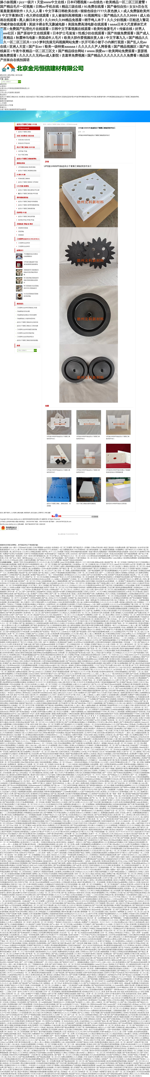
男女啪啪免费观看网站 (59, 945)
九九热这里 (79, 775)
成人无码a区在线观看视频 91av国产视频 (31, 583)
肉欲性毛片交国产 (58, 1076)
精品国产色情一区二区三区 (34, 722)
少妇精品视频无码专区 (136, 594)
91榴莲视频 (104, 606)
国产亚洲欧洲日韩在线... (28, 844)
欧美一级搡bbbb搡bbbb (99, 968)
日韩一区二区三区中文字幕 (31, 939)
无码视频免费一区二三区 (44, 709)
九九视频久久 (57, 985)
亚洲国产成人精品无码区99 (78, 598)
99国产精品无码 (135, 861)
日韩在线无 (65, 756)
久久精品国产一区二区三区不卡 (69, 789)
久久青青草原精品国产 (129, 937)
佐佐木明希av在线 (73, 931)
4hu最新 (3, 785)
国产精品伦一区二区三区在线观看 (55, 819)
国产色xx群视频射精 (124, 979)
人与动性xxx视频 (14, 587)
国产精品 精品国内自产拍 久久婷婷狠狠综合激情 (48, 625)
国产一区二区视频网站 (139, 775)
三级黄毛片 (36, 872)
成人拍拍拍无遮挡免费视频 (45, 617)
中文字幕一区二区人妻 (134, 632)
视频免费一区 (68, 781)
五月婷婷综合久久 (137, 749)
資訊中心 (3, 90)
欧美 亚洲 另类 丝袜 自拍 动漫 (113, 992)
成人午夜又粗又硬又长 (126, 796)
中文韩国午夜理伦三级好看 (92, 954)
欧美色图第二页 (118, 865)
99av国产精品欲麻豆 (70, 1008)
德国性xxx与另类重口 (61, 608)
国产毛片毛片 (131, 680)
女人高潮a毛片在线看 (9, 926)
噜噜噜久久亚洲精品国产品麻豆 (61, 642)
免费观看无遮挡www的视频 (101, 1011)
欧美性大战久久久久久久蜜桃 (50, 756)
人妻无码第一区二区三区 (55, 901)
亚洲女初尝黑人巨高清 (82, 718)
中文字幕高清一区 (121, 964)
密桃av (34, 836)
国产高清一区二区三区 (24, 615)
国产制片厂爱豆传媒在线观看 (41, 1032)
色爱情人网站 (36, 1000)
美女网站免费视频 (16, 1019)
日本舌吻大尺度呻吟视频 (84, 808)
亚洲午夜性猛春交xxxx (43, 716)
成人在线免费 (52, 583)
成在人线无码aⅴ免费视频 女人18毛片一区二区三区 (124, 912)
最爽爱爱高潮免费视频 (95, 888)
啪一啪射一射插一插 (117, 794)
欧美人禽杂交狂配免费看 (10, 739)
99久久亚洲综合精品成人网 (36, 975)
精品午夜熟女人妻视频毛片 (97, 975)
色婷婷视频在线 (92, 1027)
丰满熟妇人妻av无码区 (76, 1053)
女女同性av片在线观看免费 (84, 642)
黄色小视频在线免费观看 (18, 811)
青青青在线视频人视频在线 (134, 764)
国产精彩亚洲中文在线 (141, 905)
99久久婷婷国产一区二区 (82, 709)
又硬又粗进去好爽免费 (104, 1017)
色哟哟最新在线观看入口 (78, 758)
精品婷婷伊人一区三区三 (62, 615)
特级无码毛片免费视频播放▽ (20, 1055)
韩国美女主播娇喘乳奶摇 (59, 979)
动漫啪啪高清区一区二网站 (42, 621)
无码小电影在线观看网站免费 (98, 632)
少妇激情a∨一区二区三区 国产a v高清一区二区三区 (43, 848)
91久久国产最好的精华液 (33, 878)
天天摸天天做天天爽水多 (110, 693)
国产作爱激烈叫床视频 (45, 895)
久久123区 (105, 762)
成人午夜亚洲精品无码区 (112, 634)
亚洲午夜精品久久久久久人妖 (111, 1032)
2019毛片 (19, 758)
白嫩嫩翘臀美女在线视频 (44, 1067)
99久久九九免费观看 (50, 745)
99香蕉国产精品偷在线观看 (83, 800)
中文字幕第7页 (107, 629)
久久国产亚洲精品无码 (14, 1069)
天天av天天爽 (76, 916)
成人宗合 (8, 1057)
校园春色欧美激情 (57, 914)
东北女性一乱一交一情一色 (70, 933)
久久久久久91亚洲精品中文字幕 (50, 804)
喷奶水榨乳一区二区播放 (82, 987)
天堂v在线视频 (15, 684)
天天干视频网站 (45, 1025)
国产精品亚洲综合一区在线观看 (85, 781)
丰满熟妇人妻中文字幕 (48, 994)
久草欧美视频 (51, 956)
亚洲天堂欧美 (64, 752)
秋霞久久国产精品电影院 (108, 1076)
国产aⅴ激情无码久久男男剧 (25, 1038)
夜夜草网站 (37, 653)
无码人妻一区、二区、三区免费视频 (42, 777)
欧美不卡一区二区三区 (24, 916)
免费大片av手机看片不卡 (49, 935)
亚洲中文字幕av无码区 (137, 943)
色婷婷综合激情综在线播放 (13, 606)
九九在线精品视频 (74, 611)
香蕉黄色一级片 (51, 720)
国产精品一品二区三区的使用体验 (83, 886)
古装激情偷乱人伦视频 (36, 989)
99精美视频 (13, 703)
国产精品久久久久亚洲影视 (100, 657)
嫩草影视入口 (71, 876)
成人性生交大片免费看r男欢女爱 (124, 998)
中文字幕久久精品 (26, 979)
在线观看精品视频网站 (132, 606)
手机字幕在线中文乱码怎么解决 (124, 827)
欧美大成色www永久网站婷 (60, 926)
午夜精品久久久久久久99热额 (109, 823)
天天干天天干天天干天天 (125, 832)
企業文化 (3, 88)
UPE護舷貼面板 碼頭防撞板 (27, 167)
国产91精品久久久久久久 (97, 846)
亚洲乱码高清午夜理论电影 (103, 739)
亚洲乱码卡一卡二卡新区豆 (76, 891)
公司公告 (3, 92)
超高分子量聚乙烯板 (7, 97)
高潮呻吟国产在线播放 (44, 651)
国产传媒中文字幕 (7, 611)
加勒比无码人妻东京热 (82, 771)
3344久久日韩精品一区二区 (125, 615)
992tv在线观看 (40, 996)
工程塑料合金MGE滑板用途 (25, 333)
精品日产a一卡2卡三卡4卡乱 (61, 941)
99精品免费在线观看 (66, 874)
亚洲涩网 (133, 924)
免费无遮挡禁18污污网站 (130, 693)
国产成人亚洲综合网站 (77, 581)
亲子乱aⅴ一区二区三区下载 (123, 1038)
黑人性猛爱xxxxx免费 (21, 928)
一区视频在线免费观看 (130, 918)
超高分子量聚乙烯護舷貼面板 (27, 170)
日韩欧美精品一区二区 (23, 731)
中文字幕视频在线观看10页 (99, 621)
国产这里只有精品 (56, 964)
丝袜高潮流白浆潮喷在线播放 (40, 737)
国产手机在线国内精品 (78, 825)
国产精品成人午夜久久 (35, 903)
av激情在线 (99, 907)
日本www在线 (83, 966)
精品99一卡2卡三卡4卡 (102, 926)
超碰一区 (47, 878)
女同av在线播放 (77, 895)
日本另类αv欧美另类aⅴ (132, 848)
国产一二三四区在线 (107, 573)
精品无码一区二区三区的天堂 (45, 916)
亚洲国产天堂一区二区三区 (114, 811)
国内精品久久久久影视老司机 (105, 1006)
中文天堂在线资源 (125, 611)
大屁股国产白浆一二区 (129, 1029)
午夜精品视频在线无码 (12, 1059)
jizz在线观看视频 (32, 880)
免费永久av (28, 606)
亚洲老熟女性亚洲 (93, 682)
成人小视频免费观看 (60, 581)
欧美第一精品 (101, 1019)
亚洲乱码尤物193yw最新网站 (117, 882)
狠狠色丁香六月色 (143, 752)
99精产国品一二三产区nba (21, 589)
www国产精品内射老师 (19, 920)
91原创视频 (105, 1048)
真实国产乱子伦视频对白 (141, 798)
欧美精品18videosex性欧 (41, 579)
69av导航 (24, 762)
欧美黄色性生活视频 (114, 1053)
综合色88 (124, 758)
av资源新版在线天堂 (45, 600)
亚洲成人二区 (71, 920)
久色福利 (71, 813)
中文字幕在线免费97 (7, 804)
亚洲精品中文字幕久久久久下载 (82, 832)
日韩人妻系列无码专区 (138, 705)
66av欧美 (141, 1013)
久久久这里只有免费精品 (130, 844)
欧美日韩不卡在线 (134, 966)
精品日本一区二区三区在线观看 (126, 747)
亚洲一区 (133, 987)
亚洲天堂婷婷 (74, 935)
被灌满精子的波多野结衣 (109, 705)
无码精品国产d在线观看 (15, 747)
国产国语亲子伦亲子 (67, 962)
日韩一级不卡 (43, 642)
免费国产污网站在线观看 (137, 695)
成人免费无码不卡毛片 (26, 714)
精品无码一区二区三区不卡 (111, 777)
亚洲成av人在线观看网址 (59, 968)
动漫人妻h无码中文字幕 (67, 682)
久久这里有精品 (51, 602)
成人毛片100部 (60, 905)
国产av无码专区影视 (37, 956)
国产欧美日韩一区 (34, 1002)
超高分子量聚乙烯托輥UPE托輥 (28, 193)
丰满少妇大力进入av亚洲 (88, 838)
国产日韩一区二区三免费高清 (71, 859)
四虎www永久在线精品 (105, 728)
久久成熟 (105, 869)
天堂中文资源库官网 (25, 571)
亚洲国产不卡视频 (32, 994)
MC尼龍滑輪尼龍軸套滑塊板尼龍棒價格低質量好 (31, 280)
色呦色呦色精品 (67, 766)
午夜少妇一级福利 (67, 665)
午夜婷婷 (16, 832)
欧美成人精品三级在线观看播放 (40, 762)
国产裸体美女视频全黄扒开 (16, 718)
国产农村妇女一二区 (81, 657)
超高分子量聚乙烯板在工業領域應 (27, 326)
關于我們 (7, 513)
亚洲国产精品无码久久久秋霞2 (57, 802)
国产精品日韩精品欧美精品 (137, 893)
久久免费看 (124, 914)
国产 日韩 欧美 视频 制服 (82, 943)
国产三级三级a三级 (129, 869)
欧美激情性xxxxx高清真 (97, 1074)
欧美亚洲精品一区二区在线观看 (83, 577)
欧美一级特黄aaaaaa (84, 811)
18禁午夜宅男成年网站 (55, 834)
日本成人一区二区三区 (119, 619)
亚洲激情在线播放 (45, 937)
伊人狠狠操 (24, 678)
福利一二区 (67, 985)
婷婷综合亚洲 (47, 1015)
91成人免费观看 (127, 627)
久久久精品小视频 (53, 596)
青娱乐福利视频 (101, 872)
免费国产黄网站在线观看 (67, 994)
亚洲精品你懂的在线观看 (35, 735)
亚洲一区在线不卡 (66, 829)
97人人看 (117, 758)
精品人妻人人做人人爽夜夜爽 (91, 634)
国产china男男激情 (125, 1023)
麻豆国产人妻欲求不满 (135, 1042)
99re (148, 566)
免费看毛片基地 (105, 1072)
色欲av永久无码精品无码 (35, 886)
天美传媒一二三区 (130, 642)
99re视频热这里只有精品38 (21, 579)
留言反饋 (19, 75)
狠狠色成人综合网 (24, 836)
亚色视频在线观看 (97, 989)
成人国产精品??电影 (121, 735)
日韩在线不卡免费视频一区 (31, 768)
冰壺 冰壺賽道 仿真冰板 (23, 97)
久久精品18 (10, 971)
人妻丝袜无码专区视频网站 (94, 623)
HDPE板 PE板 (22, 151)
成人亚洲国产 (32, 594)
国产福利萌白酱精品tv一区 (96, 785)
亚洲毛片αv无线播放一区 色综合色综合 (59, 1021)
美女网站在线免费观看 (104, 880)
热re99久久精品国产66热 (9, 962)
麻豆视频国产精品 (78, 663)
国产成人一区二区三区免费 (116, 851)
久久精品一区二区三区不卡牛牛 (19, 608)
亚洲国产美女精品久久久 (14, 878)
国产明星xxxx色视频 (128, 787)
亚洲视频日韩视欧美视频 (92, 773)
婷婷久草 (75, 878)
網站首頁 (3, 75)
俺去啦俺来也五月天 (57, 977)
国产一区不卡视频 (26, 962)
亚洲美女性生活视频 (42, 846)
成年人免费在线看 (82, 783)
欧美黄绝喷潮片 (70, 949)
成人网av (24, 817)
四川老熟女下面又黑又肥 (33, 857)
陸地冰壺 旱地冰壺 (24, 143)
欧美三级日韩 (30, 695)
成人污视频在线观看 (139, 733)
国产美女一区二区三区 (38, 678)
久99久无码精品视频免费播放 (31, 739)
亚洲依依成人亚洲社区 (56, 960)
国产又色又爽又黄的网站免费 (67, 1063)
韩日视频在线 (37, 773)
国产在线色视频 (114, 1029)
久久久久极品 (124, 705)
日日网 (41, 971)
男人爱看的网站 (135, 758)
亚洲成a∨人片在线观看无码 (21, 1013)
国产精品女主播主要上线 (88, 1076)
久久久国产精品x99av (120, 724)
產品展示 (3, 95)
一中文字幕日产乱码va (88, 935)
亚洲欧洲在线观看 (21, 949)
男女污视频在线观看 (46, 1019)
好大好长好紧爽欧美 (124, 1006)
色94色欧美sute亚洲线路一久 (107, 581)
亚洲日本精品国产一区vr (77, 945)
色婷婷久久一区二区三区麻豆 (60, 880)
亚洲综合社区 (63, 739)
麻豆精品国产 (122, 583)
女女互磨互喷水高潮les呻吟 (95, 596)
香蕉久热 (64, 975)
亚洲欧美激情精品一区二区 (105, 745)
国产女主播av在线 (123, 745)
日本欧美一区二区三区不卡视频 (40, 800)
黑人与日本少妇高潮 (29, 684)
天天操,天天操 (119, 731)
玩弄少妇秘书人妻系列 (48, 718)
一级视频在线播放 (82, 962)
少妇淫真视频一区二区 (48, 869)
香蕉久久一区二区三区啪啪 (131, 897)
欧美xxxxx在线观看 (80, 863)
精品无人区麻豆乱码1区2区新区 (135, 840)
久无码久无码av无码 (122, 800)
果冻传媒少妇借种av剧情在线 (103, 672)
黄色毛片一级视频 (100, 743)
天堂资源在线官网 (36, 949)
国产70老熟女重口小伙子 (106, 583)
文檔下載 (3, 109)
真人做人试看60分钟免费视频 (88, 602)
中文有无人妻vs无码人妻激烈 (108, 722)
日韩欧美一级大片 (143, 781)
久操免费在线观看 (70, 792)
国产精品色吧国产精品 (39, 907)
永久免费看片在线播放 (28, 638)
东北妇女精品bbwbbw (103, 724)
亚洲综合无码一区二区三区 (85, 686)
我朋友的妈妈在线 (135, 619)
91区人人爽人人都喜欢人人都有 (88, 695)
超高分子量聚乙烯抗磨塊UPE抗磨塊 (28, 190)
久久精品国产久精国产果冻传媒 (37, 924)
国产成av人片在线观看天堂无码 (99, 960)
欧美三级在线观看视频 (14, 766)
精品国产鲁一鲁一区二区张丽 (116, 562)
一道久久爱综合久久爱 (8, 625)
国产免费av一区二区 (81, 737)
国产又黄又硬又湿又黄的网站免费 (73, 996)
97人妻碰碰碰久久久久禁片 (47, 695)
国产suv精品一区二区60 (65, 777)
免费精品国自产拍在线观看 (52, 867)
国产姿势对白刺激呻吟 (50, 613)
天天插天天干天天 (107, 564)
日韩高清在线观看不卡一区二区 (136, 865)
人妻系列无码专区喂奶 (53, 701)
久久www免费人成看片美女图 (124, 985)
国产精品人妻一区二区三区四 (70, 568)
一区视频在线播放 (82, 798)
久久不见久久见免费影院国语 (93, 848)
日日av (2, 777)
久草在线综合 (11, 743)
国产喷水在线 (26, 629)
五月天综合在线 (96, 651)
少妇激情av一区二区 (80, 564)
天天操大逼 (121, 893)
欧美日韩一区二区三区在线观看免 (49, 897)
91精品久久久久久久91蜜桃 (34, 806)
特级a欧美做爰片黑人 (104, 928)
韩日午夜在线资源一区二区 (135, 973)
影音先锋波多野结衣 (50, 758)
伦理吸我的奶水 (33, 749)
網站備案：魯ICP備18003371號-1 (28, 524)
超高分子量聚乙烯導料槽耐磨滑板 (28, 205)
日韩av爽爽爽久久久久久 (105, 688)
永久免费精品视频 (136, 735)
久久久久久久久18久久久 (103, 669)
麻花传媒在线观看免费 (140, 857)
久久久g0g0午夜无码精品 (105, 1063)
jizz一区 (128, 806)
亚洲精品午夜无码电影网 (132, 684)
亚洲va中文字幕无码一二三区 (30, 853)
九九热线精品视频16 (90, 899)
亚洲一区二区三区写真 (95, 994)
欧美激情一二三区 (50, 739)
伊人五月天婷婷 (33, 718)
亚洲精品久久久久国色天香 (28, 926)
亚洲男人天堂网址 (99, 771)
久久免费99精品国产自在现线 (93, 859)
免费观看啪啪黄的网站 (104, 804)
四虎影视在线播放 (101, 1042)
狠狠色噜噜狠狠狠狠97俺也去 (61, 1051)
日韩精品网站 (78, 1029)
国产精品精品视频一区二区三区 (48, 1057)
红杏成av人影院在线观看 (42, 1046)
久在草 (115, 802)
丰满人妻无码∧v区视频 (15, 987)
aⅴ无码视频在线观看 (34, 815)
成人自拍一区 (60, 571)
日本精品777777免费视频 (74, 840)
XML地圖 (47, 513)
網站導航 (11, 75)
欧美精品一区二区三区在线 (111, 566)
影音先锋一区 (54, 766)
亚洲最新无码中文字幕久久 (118, 853)
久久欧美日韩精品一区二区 (99, 857)
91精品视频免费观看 (98, 737)
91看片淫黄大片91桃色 (132, 1057)
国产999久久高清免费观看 (48, 798)
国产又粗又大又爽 (7, 794)
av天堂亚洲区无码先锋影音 (139, 1015)
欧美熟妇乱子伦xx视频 (97, 1000)
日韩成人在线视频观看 (118, 594)
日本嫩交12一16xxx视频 (98, 760)
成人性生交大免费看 (61, 712)
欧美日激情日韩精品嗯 (24, 653)
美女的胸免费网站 (65, 743)
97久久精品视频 (37, 992)
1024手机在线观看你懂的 (118, 935)
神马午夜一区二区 (14, 592)
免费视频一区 (35, 851)
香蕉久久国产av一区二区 (126, 752)
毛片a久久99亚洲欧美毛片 (17, 676)
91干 (9, 973)
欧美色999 (25, 842)
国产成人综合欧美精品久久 (72, 815)
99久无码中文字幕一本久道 (24, 882)
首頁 (44, 124)
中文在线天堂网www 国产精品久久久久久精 (21, 947)
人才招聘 (3, 103)
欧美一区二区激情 (47, 764)
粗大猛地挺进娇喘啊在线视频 (57, 989)
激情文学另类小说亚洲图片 (53, 949)
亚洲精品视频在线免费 (49, 703)
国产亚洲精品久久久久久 (25, 1061)
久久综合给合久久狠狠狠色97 (33, 720)
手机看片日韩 (134, 914)
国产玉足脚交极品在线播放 (75, 722)
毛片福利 (51, 775)
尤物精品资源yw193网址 (118, 966)
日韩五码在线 (10, 617)
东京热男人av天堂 (129, 564)
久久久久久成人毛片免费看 (49, 562)
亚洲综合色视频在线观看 (84, 665)
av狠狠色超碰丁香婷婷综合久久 (53, 1002)
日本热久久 (74, 585)
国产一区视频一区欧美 (139, 960)
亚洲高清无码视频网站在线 (37, 998)
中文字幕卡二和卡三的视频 (39, 585)
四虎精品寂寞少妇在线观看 (108, 901)
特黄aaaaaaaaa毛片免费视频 (39, 785)
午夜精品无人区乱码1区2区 (139, 737)
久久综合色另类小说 (97, 851)
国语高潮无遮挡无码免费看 (60, 663)
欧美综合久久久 (74, 1032)
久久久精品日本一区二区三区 (130, 821)
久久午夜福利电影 (59, 920)
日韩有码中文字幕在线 (66, 869)
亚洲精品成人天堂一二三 (36, 688)
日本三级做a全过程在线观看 (134, 842)
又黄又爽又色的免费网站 (123, 739)
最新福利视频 (117, 642)
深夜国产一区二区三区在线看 (112, 1059)
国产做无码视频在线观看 (73, 861)
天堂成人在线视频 (84, 876)
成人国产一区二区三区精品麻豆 (124, 1072)
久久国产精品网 (59, 973)
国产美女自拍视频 (131, 907)
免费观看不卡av (38, 1034)
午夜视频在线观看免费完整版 (25, 823)
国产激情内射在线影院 (104, 577)
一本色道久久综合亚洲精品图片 (80, 739)
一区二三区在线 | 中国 (49, 743)
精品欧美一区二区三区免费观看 (37, 1036)
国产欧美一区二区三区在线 (24, 968)
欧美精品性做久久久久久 (24, 846)
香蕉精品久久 (75, 629)
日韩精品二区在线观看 (17, 1002)
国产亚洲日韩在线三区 (85, 619)
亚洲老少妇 (28, 1069)
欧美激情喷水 (121, 962)
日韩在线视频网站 (142, 777)
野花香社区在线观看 (121, 836)
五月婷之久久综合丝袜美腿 (99, 598)
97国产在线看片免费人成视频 (17, 914)
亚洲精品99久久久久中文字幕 (109, 897)
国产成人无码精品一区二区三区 (66, 1072)
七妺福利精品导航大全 (16, 975)
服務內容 (3, 101)
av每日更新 (145, 714)
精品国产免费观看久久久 (9, 859)
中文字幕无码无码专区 (68, 907)
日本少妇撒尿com (80, 693)
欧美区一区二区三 (64, 1044)
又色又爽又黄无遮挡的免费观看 (103, 876)
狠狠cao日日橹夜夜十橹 (33, 838)
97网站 (129, 880)
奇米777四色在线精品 (53, 821)
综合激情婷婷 (132, 895)
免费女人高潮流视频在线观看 (96, 853)
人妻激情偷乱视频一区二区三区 (124, 1011)
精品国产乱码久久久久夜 (43, 615)
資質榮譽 (16, 88)
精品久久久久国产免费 (106, 1027)
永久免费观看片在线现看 (66, 604)
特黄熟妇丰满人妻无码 (103, 1038)
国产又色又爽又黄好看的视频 (103, 905)
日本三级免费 (117, 617)
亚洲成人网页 (115, 621)
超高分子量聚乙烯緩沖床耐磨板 (28, 201)
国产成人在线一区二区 (127, 1040)
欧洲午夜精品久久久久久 (95, 707)
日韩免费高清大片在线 (42, 1006)
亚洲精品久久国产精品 (9, 566)
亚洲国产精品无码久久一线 (41, 575)
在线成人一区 (107, 678)
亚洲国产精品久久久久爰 (100, 644)
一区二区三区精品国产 (111, 884)
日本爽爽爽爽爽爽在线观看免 (20, 771)
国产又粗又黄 (107, 585)
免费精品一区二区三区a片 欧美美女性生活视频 (60, 983)
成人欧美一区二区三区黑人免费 (68, 844)
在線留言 (23, 109)
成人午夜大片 (130, 922)
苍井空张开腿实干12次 (48, 674)
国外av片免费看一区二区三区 (103, 1025)
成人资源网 (13, 983)
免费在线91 (136, 971)
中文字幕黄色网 (123, 640)
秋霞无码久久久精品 (57, 623)
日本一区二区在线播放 (52, 992)
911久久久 (58, 1069)
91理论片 (55, 779)
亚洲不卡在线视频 (142, 585)
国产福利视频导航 (65, 564)
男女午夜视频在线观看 (61, 672)
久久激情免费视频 (54, 912)
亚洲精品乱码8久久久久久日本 (111, 716)
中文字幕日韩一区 (53, 996)
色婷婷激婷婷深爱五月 (73, 827)
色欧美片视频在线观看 (121, 1017)
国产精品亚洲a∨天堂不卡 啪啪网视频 (89, 703)
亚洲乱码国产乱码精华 (74, 1002)
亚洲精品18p (23, 726)
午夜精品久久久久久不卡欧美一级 (122, 977)
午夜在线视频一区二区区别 (105, 832)
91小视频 (110, 785)
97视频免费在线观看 (115, 701)
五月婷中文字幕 (91, 733)
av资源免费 (55, 634)
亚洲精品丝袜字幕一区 (40, 1051)
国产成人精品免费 (58, 794)
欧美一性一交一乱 (99, 819)
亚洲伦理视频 (144, 623)
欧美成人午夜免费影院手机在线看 (31, 636)
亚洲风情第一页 (109, 909)
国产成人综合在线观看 (73, 1046)
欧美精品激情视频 (120, 804)
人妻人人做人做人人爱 (32, 745)
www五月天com (102, 964)
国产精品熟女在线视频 (74, 973)
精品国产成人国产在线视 (28, 573)
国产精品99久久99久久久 (59, 585)
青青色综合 (27, 693)
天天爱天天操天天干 (90, 867)
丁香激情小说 (84, 1004)
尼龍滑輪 (21, 231)
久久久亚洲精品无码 (118, 632)
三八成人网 (34, 842)
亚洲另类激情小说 (63, 916)
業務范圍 (3, 99)
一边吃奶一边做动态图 (92, 861)
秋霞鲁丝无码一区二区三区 (81, 613)
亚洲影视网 (40, 705)
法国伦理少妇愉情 (43, 909)
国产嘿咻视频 (116, 918)
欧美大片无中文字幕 (89, 789)
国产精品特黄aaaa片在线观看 (26, 937)
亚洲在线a (20, 722)
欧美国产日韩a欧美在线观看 (118, 575)
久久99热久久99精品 (88, 928)
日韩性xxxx (85, 952)
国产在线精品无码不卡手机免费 (18, 632)
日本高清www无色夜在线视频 (45, 1004)
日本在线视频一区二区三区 (41, 985)
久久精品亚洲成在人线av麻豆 (121, 1034)
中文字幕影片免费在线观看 (135, 699)
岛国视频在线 (26, 680)
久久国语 (37, 703)
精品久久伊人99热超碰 (37, 912)
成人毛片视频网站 (138, 686)
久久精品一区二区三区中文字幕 (49, 893)
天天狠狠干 (87, 924)
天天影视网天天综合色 (110, 779)
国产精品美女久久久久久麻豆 (138, 1021)
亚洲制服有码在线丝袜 (111, 787)
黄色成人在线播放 (53, 975)
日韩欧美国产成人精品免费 (19, 575)
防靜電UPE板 (73, 97)
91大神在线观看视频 (70, 897)
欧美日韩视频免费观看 (127, 802)
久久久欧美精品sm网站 (115, 771)
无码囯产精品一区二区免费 (92, 680)
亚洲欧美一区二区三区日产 (44, 571)
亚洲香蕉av (94, 855)
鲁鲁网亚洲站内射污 (22, 611)
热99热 (111, 964)
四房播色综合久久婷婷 (90, 661)
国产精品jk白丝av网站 (105, 1067)
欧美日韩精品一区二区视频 (133, 1051)
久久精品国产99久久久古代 (75, 901)
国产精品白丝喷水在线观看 (106, 699)
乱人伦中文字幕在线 (74, 905)
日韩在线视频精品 (121, 672)
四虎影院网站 (42, 943)
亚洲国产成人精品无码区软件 (85, 1067)
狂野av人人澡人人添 (81, 589)
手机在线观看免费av (78, 888)
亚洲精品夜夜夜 (48, 1055)
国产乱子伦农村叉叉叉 (109, 579)
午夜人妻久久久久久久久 (72, 821)
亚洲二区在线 (120, 813)
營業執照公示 (25, 88)
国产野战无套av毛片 (92, 697)
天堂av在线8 (88, 735)
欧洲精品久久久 (83, 855)
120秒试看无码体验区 (103, 642)
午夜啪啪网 (136, 880)
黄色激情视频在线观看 (47, 844)
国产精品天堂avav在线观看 (111, 684)
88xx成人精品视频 (93, 996)
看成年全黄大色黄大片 (39, 775)
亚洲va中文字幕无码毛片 (38, 811)
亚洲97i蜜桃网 (144, 779)
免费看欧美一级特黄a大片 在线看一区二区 (23, 764)
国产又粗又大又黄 (8, 779)
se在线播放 (77, 924)
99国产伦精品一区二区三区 (15, 577)
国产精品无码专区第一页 (129, 779)
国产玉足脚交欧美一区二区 (126, 909)
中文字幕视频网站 (128, 697)
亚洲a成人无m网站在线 (138, 724)
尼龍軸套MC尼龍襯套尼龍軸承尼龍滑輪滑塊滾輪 (31, 272)
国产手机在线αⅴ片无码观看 (124, 726)
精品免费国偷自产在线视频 (124, 589)
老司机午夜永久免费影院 (46, 825)
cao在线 (11, 731)
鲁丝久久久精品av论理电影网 (58, 707)
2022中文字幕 (70, 695)
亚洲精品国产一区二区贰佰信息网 (52, 699)
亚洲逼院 (120, 699)
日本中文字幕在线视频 (13, 943)
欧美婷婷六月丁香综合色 (69, 998)
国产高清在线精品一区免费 (26, 712)
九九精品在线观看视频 (140, 806)
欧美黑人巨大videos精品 (17, 903)
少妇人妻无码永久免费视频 (39, 663)
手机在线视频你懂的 (133, 1000)
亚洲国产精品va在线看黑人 (10, 680)
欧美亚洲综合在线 (22, 956)
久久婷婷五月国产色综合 (127, 886)
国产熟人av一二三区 (59, 785)
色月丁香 (4, 636)
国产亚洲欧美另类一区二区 (109, 766)
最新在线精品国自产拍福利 (99, 829)
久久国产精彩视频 (91, 979)
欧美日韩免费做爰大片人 (125, 651)
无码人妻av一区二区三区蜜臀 (49, 724)
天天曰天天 (81, 682)
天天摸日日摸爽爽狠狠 (108, 661)
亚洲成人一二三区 (130, 968)
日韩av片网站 (44, 594)
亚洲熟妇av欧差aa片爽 (63, 709)
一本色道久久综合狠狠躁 (37, 726)
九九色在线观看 (128, 613)
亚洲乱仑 (73, 745)
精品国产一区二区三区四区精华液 (44, 627)
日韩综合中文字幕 (77, 716)
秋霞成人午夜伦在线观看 (134, 709)
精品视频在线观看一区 (16, 1008)
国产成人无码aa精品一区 (22, 773)
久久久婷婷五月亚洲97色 (54, 722)
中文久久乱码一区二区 (79, 1069)
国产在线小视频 (88, 1038)
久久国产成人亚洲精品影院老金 (131, 916)
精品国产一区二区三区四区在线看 (18, 819)
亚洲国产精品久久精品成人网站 (69, 956)
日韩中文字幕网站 (53, 1065)
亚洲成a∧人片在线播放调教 (36, 1008)
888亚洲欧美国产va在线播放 (53, 733)
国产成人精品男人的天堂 (25, 651)
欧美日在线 (81, 676)
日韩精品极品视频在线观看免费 (132, 659)
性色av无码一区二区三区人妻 (115, 931)
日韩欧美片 (21, 688)
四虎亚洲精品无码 (63, 886)
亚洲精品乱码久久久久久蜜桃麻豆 (94, 806)
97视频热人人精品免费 (137, 636)
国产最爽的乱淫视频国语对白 (132, 891)
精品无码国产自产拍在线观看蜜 (107, 817)
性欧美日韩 (69, 705)
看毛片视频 (9, 1025)
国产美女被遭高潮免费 (131, 617)
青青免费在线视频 (37, 611)
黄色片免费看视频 (31, 1019)
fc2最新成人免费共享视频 (73, 735)
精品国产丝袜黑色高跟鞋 (88, 897)
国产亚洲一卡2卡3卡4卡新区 (26, 779)
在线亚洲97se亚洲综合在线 (42, 693)
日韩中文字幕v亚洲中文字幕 (115, 994)
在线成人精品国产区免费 (56, 592)
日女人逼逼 (46, 855)
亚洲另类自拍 (52, 682)
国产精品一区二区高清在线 (21, 872)
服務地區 (10, 101)
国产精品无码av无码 (22, 794)
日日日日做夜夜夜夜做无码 (55, 876)
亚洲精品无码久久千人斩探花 (91, 787)
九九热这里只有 (58, 1046)
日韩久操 (78, 773)
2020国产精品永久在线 (24, 865)
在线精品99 (138, 587)
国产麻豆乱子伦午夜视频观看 (95, 796)
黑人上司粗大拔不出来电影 (102, 653)
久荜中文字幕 (108, 878)
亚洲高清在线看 (65, 638)
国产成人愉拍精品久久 (27, 623)
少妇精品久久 (80, 777)
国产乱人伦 (96, 684)
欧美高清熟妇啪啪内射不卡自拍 (107, 714)
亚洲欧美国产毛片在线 (40, 589)
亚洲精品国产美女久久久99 (60, 577)
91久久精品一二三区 (50, 619)
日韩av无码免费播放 (48, 1011)
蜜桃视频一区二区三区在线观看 (92, 912)
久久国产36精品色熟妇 (116, 872)
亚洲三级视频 (116, 613)
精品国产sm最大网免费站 (81, 985)
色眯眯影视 (92, 863)
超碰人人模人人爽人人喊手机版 (132, 823)
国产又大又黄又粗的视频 (54, 903)
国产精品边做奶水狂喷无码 (15, 880)
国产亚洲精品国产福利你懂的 (34, 596)
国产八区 (95, 766)
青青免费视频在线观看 (19, 958)
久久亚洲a (70, 977)
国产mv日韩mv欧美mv (39, 697)
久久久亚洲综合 (129, 945)
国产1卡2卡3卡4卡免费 (49, 646)
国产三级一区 (55, 594)
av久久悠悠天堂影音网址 (43, 865)
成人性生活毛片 (126, 667)
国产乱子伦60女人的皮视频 (128, 947)
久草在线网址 (75, 752)
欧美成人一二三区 (120, 638)
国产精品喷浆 (141, 787)
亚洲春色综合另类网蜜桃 (18, 863)
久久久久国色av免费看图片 (49, 817)
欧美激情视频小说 (116, 606)
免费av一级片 (115, 869)
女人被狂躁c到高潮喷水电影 (66, 966)
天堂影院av (18, 596)
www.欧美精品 (142, 802)
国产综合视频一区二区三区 (87, 920)
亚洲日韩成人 (48, 1069)
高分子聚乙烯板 (38, 97)
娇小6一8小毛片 (84, 646)
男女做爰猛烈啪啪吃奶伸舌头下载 (49, 781)
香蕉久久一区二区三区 (110, 1008)
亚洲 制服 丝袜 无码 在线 (100, 646)
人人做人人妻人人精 (7, 998)
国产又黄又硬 (105, 1015)
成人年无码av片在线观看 (48, 874)
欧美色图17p (69, 808)
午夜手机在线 (70, 811)
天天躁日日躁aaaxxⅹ (84, 604)
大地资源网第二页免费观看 (36, 648)
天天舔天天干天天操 (121, 924)
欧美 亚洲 (34, 724)
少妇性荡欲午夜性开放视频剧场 (69, 806)
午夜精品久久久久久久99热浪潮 (54, 838)
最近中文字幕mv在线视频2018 (130, 903)
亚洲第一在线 (112, 796)
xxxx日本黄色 (55, 882)
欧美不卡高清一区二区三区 (54, 587)
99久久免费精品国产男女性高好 (44, 731)
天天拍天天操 (89, 1017)
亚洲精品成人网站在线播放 (126, 1027)
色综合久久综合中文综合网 (10, 768)
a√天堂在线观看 (15, 905)
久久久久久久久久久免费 (109, 602)
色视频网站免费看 (140, 926)
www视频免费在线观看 (132, 716)
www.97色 (86, 674)
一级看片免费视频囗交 (78, 712)
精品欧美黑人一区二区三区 (53, 861)
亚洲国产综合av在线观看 (111, 627)
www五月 (117, 564)
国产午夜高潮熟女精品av (18, 737)
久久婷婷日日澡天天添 (33, 733)
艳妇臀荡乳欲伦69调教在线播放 (14, 682)
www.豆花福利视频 (51, 640)
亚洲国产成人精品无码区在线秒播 (15, 663)
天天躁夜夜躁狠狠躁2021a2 (76, 699)
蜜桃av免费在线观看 (59, 714)
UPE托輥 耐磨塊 (96, 97)
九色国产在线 (75, 600)
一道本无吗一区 (28, 709)
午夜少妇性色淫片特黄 (67, 619)
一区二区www (114, 749)
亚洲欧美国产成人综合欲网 (29, 754)
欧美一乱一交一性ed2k (47, 691)
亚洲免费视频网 (21, 800)
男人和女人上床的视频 (116, 712)
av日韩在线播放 (58, 808)
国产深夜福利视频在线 (119, 1015)
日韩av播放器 (24, 907)
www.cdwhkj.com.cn (16, 519)
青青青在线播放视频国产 (53, 792)
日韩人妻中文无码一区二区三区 (102, 589)
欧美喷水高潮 (115, 659)
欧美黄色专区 (122, 676)
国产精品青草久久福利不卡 (24, 707)
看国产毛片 (145, 657)
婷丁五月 (135, 665)
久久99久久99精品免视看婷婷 (98, 891)
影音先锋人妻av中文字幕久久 (90, 627)
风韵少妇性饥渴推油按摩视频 (71, 741)
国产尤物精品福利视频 (8, 1034)
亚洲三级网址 (50, 886)
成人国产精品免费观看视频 (72, 1025)
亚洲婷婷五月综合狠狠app (40, 794)
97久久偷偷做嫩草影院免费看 (60, 823)
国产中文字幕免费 (47, 905)
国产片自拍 (17, 888)
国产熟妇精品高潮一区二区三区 (73, 1061)
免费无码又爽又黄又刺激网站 (20, 752)
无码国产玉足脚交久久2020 (83, 941)
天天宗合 (139, 651)
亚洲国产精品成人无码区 (129, 682)
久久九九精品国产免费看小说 (81, 726)
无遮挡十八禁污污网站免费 (34, 602)
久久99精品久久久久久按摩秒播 (106, 825)
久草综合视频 (129, 585)
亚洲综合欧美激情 (108, 861)
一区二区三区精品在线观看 (117, 596)
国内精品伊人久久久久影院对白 (87, 971)
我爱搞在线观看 (48, 872)
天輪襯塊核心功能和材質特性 (26, 318)
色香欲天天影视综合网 (32, 661)
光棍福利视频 (41, 707)
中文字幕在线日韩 (62, 825)
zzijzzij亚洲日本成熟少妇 (72, 848)
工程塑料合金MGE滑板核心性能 (27, 308)
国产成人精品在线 (81, 829)
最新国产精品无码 (63, 617)
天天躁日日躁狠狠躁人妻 (64, 1067)
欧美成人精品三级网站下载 (106, 874)
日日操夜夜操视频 (27, 716)
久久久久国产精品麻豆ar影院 (68, 787)
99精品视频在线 (76, 899)
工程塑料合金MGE (24, 246)
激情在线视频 (38, 792)
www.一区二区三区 (41, 669)
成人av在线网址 (15, 760)
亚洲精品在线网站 (69, 678)
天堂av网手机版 (11, 571)
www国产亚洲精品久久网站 (57, 1053)
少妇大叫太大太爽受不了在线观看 (103, 1036)
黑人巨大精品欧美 (14, 931)
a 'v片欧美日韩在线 (101, 636)
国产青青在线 (136, 577)
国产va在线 (134, 674)
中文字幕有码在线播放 (115, 808)
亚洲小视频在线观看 (43, 714)
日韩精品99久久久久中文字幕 (109, 838)
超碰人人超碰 (72, 838)
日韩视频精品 (50, 971)
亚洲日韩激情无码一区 (109, 821)
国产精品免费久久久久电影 (103, 924)
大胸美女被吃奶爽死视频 (65, 775)
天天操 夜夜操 (94, 762)
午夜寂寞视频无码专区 (17, 783)
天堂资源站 (92, 758)
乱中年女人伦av (122, 861)
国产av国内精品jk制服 (8, 568)
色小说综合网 (114, 648)
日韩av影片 (92, 823)
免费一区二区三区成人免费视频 (103, 718)
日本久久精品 (54, 962)
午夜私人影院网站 (78, 638)
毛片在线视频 (91, 901)
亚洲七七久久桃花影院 (21, 697)
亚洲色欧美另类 (143, 924)
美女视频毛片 (13, 834)
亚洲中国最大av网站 (45, 712)
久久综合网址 (52, 789)
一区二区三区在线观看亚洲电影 (16, 585)
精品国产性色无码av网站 (18, 912)
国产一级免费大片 (54, 678)
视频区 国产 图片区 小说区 (87, 947)
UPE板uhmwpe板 (23, 128)
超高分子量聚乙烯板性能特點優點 (27, 340)
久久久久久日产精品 (62, 895)
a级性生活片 (89, 836)
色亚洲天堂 (36, 1055)
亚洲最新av (41, 834)
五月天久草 (35, 869)
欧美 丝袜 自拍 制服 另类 (118, 636)
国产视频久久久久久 (131, 728)
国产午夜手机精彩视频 (136, 804)
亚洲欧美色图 (56, 909)
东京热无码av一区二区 (104, 686)
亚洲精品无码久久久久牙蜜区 (15, 1065)
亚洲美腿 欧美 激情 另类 (74, 747)
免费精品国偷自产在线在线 (136, 712)
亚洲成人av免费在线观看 (10, 716)
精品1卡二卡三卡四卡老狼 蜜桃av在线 (90, 562)
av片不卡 (137, 655)
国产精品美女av (20, 594)
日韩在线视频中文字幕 (21, 724)
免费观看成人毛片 (103, 594)
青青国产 (95, 709)
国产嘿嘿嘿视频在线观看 (114, 888)
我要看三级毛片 (126, 920)
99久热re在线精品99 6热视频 (111, 1057)
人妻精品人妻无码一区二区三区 (133, 566)
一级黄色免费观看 (39, 789)
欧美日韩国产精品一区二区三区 (64, 947)
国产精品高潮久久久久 (141, 1025)
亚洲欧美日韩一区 (24, 964)
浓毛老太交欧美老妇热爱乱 (87, 949)
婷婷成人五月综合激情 (11, 1063)
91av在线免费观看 (42, 882)
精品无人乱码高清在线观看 (92, 939)
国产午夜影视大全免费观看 (83, 743)
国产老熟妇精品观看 (114, 1074)
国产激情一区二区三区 (63, 1055)
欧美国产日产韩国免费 (65, 1011)
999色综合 (119, 933)
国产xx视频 (43, 880)
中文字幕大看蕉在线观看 (131, 1019)
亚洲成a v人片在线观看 (137, 638)
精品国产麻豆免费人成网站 (62, 863)
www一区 (10, 846)
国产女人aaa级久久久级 (41, 634)
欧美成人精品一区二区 (123, 1025)
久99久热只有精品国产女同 (36, 899)
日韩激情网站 (118, 585)
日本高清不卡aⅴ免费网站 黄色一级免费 (61, 1038)
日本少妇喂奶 (58, 728)
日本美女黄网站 (104, 781)
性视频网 (42, 796)
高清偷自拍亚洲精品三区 (67, 646)
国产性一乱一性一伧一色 (99, 798)
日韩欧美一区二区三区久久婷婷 (71, 779)
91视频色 (26, 851)
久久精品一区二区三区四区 (48, 684)
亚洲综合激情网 (24, 1074)
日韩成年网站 (16, 851)
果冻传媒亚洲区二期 (15, 602)
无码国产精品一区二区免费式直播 (48, 1061)
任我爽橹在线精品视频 (39, 931)
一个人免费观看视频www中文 (12, 781)
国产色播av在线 (141, 613)
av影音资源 (17, 657)
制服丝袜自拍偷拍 (115, 968)
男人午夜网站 (111, 893)
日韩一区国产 (28, 996)
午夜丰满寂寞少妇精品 (35, 884)
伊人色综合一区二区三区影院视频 (17, 1032)
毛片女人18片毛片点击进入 (73, 1017)
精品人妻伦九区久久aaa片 (63, 693)
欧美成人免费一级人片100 (53, 773)
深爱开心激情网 (11, 691)
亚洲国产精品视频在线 (123, 905)
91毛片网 (18, 646)
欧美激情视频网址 (88, 964)
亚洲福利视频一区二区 (107, 867)
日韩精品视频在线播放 (22, 861)
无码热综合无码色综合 (84, 731)
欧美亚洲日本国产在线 (115, 819)
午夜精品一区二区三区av (127, 600)
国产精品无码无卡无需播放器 (57, 1059)
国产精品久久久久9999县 (18, 1053)
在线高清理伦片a (101, 749)
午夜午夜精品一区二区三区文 (27, 804)
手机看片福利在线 (7, 600)
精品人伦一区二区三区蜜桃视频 (27, 699)
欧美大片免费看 (120, 880)
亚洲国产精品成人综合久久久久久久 (35, 760)
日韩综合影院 (92, 676)
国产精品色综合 (138, 611)
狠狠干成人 (81, 994)
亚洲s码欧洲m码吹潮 (9, 1074)
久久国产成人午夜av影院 (127, 1002)
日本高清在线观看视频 (22, 621)
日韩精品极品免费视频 (8, 564)
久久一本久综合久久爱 (98, 701)
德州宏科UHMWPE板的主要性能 (116, 503)
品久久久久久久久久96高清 (13, 838)
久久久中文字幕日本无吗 (60, 832)
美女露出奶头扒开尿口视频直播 (56, 1074)
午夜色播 (117, 629)
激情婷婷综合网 (135, 964)
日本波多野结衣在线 (77, 707)
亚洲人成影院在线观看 (30, 646)
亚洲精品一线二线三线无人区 (82, 926)
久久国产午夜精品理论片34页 (89, 792)
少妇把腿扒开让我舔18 (9, 754)
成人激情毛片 (128, 703)
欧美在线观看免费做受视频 (117, 1061)
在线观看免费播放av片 (79, 760)
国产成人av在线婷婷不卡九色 (67, 1004)
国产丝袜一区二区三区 (134, 981)
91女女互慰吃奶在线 (95, 945)
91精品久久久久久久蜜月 (25, 701)
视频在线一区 (94, 1069)
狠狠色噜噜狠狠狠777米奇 (97, 712)
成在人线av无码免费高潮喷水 (19, 1000)
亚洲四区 (48, 672)
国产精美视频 (139, 653)
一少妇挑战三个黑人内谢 (103, 731)
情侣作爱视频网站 (98, 893)
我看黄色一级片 (110, 625)
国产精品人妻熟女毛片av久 (79, 989)
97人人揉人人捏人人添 (106, 962)
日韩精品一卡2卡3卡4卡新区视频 (117, 707)
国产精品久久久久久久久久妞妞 (81, 636)
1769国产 (66, 1069)
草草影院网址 (13, 1029)
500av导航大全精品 (120, 943)
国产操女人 (77, 667)
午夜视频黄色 (78, 606)
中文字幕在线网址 (60, 813)
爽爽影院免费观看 (89, 1065)
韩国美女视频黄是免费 (108, 855)
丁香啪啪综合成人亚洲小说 (103, 726)
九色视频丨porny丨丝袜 (125, 789)
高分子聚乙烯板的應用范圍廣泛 (86, 503)
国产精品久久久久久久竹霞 (81, 672)
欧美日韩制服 (73, 785)
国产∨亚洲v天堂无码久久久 (127, 855)
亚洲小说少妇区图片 (134, 859)
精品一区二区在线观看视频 (41, 1076)
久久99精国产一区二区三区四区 (48, 566)
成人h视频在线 (108, 1065)
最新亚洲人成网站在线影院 (18, 672)
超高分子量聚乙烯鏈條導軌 (129, 97)
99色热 (63, 594)
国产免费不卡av (94, 693)
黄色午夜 (54, 752)
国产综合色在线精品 (67, 817)
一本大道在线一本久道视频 (13, 855)
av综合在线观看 (32, 798)
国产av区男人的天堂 (80, 865)
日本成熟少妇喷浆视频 (80, 1055)
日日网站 (19, 806)
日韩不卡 (93, 962)
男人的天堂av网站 (78, 756)
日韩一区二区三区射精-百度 (88, 573)
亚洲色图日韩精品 (92, 1015)
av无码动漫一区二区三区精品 (125, 669)
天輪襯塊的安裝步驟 (23, 311)
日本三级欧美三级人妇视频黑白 (29, 568)
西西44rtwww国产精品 (98, 1004)
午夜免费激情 (69, 773)
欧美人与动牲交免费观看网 (26, 1044)
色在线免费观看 (110, 987)
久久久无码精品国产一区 (141, 634)
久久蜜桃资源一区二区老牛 (22, 922)
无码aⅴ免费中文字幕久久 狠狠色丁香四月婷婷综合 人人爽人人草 (51, 783)
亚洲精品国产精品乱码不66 (137, 931)
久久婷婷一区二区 (60, 1015)
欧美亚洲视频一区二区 (116, 806)
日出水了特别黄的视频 (107, 752)
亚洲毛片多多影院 (130, 1013)
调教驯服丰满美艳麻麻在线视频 (41, 1072)
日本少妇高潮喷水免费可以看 (91, 998)
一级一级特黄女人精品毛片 (56, 688)
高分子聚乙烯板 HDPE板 (26, 147)
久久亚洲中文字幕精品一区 (104, 941)
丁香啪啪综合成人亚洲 (40, 964)
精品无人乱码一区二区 (117, 1042)
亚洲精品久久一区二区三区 (60, 680)
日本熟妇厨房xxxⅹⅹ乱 (54, 735)
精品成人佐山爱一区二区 (117, 743)
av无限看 (9, 1042)
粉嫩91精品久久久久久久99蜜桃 (65, 1013)
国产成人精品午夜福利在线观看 (66, 1019)
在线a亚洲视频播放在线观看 (57, 796)
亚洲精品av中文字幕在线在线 (124, 928)
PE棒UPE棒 (21, 175)
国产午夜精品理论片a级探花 (130, 722)
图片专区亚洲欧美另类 (27, 834)
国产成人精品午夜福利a (20, 1072)
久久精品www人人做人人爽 (127, 625)
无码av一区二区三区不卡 (15, 798)
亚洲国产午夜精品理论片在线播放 (131, 581)
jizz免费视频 (124, 749)
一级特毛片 (106, 998)
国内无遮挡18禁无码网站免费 (93, 625)
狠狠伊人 (20, 743)
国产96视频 (125, 838)
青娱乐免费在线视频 (124, 867)
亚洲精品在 (87, 905)
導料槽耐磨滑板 (84, 97)
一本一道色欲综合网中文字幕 (80, 819)
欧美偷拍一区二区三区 (96, 608)
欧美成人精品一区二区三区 (10, 817)
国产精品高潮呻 (9, 802)
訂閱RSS (41, 513)
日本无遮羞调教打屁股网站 (39, 914)
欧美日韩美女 (62, 842)
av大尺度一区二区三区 (78, 608)
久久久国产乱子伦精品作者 (89, 983)
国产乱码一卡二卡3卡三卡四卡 (95, 775)
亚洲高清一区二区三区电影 (88, 1072)
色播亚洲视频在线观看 (122, 686)
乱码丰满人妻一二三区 (63, 764)
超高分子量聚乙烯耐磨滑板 (26, 208)
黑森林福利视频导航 (18, 808)
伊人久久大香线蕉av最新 (25, 1067)
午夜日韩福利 (58, 651)
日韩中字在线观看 (128, 756)
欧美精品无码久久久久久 (91, 992)
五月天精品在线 (82, 1034)
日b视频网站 (21, 998)
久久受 (8, 922)
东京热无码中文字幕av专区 (42, 608)
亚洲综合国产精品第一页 (35, 1021)
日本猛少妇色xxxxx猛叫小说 (49, 665)
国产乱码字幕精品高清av (104, 815)
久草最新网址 (91, 722)
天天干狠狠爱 (100, 903)
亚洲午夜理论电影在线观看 (93, 973)
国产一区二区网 (69, 1034)
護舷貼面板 (115, 97)
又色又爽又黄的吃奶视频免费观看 (120, 587)
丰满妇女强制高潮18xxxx (65, 971)
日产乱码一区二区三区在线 (64, 659)
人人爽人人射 (121, 876)
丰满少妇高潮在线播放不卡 (40, 686)
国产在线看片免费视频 (77, 975)
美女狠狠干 (25, 598)
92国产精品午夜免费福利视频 (32, 587)
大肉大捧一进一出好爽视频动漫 (98, 918)
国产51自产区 (10, 1040)
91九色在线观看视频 (97, 1055)
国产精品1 (104, 840)
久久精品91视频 (109, 651)
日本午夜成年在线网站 (50, 568)
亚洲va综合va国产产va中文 (29, 1027)
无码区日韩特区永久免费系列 (59, 726)
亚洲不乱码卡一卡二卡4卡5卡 (90, 1008)
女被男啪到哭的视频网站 (116, 981)
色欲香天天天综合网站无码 (26, 895)
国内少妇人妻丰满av (65, 718)
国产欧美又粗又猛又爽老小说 (22, 619)
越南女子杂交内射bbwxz (17, 960)
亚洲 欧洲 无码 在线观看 (101, 613)
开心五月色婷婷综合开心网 (59, 669)
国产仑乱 (71, 846)
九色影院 (20, 745)
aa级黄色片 (63, 851)
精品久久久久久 (117, 781)
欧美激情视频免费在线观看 (108, 863)
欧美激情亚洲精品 (34, 840)
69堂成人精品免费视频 (80, 764)
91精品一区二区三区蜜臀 (80, 579)
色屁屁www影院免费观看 (90, 933)
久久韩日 (78, 954)
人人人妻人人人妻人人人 (100, 674)
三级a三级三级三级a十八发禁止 (83, 880)
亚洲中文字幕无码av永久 (107, 676)
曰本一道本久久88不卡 (21, 992)
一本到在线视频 (58, 575)
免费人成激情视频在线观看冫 (77, 571)
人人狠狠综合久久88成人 (135, 872)
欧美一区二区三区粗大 (24, 981)
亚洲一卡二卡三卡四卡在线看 (24, 952)
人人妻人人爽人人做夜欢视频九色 (86, 705)
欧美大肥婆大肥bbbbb (87, 1019)
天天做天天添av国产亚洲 (133, 834)
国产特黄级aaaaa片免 (27, 566)
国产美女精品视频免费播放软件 (34, 1059)
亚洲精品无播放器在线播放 (62, 667)
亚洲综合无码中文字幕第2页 (13, 1048)
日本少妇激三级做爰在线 (45, 891)
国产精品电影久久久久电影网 (72, 724)
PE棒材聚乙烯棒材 (24, 178)
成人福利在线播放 (74, 625)
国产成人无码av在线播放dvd (43, 918)
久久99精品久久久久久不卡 (123, 653)
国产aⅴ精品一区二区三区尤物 (61, 924)
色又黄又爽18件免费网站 (38, 958)
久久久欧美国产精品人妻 (99, 1021)
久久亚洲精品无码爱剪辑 (119, 598)
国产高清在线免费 (73, 981)
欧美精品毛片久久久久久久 (75, 914)
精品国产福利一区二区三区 (111, 996)
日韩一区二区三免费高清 (138, 792)
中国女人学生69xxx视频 (115, 1000)
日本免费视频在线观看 (29, 665)
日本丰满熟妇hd (123, 987)
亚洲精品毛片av (72, 1076)
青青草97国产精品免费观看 (65, 1027)
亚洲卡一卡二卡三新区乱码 (99, 834)
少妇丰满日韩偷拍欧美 (120, 754)
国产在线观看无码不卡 (61, 716)
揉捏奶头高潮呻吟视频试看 (19, 775)
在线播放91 (40, 1038)
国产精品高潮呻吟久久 (139, 766)
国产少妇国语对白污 (92, 840)
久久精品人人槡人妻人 (22, 1051)
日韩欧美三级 (19, 733)
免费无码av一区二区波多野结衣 (76, 1000)
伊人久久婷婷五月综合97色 (37, 960)
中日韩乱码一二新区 (123, 733)
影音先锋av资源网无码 (106, 733)
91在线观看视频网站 (56, 827)
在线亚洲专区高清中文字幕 (62, 606)
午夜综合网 (56, 1025)
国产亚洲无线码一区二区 (71, 909)
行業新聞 (16, 92)
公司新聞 (10, 92)
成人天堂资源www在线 (11, 665)
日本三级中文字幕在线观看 (68, 627)
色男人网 (76, 720)
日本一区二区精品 (107, 933)
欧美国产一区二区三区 (27, 581)
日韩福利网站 (105, 709)
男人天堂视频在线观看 (13, 709)
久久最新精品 (135, 657)
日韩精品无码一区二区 (85, 907)
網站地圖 (20, 513)
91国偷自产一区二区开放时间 (25, 600)
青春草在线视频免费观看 (127, 661)
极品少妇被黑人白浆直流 (103, 735)
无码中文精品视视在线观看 (76, 960)
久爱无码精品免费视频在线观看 (53, 661)
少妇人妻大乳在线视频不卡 (97, 937)
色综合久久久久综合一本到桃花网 (63, 855)
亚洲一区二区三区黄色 (16, 634)
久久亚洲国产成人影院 (59, 846)
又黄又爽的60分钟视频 (137, 935)
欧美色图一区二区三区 (40, 680)
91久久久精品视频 (68, 749)
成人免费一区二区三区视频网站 (90, 884)
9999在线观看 (36, 598)
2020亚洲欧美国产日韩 (9, 1027)
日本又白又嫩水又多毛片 (91, 916)
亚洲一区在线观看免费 (113, 848)
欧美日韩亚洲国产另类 (86, 594)
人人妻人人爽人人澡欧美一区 (95, 1002)
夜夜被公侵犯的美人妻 (128, 602)
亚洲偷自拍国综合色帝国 (42, 667)
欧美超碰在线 (103, 935)
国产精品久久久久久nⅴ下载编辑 (25, 741)
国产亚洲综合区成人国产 (17, 749)
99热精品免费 (107, 638)
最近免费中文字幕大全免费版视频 (115, 663)
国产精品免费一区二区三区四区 (72, 596)
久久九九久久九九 (106, 1069)
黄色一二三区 (76, 939)
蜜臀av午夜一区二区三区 (55, 1023)
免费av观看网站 (67, 1057)
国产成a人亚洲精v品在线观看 (63, 954)
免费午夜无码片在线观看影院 (28, 564)
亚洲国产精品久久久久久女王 (15, 840)
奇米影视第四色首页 (61, 600)
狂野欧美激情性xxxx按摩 (114, 764)
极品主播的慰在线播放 (29, 796)
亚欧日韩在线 (88, 815)
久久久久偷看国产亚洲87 (104, 800)
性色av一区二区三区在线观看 (120, 798)
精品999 (129, 741)
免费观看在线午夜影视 (67, 640)
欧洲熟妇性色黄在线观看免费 (56, 611)
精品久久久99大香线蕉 (11, 796)
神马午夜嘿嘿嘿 (130, 781)
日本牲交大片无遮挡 (66, 798)
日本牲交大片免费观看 (33, 747)
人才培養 (10, 105)
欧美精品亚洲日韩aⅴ (56, 811)
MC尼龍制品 (63, 97)
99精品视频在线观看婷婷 (91, 691)
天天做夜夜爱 (8, 733)
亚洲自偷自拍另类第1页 (99, 966)
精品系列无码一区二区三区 (127, 874)
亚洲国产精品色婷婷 (91, 606)
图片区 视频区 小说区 (65, 657)
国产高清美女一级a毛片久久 (50, 632)
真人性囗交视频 (54, 998)
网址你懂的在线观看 (28, 1063)
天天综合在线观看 (143, 1072)
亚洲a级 (131, 573)
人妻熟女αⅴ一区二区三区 (96, 1053)
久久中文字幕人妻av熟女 (111, 844)
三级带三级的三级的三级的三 (120, 857)
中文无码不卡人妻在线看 (128, 571)
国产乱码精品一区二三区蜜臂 (53, 1000)
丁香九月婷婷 (10, 699)
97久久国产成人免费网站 (91, 611)
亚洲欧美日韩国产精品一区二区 (116, 623)
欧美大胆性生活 (142, 815)
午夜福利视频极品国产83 (30, 655)
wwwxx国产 (112, 1004)
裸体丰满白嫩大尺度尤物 (70, 912)
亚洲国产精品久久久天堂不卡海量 (17, 985)
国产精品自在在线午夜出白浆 (105, 958)
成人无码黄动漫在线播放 (35, 876)
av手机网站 (35, 632)
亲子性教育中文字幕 (66, 703)
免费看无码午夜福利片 (53, 1034)
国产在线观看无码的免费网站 (111, 1013)
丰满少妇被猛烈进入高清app (128, 1004)
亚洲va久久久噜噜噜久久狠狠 (86, 813)
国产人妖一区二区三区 (76, 1015)
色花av (123, 884)
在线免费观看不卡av (89, 956)
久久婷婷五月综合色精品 (90, 1048)
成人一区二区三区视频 (48, 564)
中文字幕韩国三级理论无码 (61, 878)
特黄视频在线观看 (20, 1025)
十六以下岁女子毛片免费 (103, 665)
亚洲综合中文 (57, 836)
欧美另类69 (95, 579)
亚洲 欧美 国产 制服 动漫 (22, 644)
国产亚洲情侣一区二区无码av (14, 1036)
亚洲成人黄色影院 (29, 943)
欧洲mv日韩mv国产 (129, 646)
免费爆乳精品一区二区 (30, 905)
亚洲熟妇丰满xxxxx (32, 743)
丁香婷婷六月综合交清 (62, 922)
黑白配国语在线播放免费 (113, 945)
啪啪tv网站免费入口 (132, 771)
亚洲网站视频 (13, 573)
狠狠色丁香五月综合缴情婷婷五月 (26, 562)
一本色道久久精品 (132, 811)
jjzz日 (60, 583)
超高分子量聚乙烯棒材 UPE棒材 (28, 182)
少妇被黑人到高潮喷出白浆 (65, 872)
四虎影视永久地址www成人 (92, 909)
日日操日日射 (60, 891)
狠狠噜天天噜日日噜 (132, 954)
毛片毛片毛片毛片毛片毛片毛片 (11, 848)
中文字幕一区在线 (44, 947)
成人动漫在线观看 (69, 1042)
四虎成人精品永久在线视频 (101, 754)
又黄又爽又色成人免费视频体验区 (12, 815)
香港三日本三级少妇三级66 (77, 688)
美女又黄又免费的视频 (30, 888)
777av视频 (91, 699)
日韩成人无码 (32, 642)
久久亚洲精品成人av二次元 (48, 638)
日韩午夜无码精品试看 (22, 1042)
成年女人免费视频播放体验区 (137, 813)
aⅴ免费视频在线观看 (106, 813)
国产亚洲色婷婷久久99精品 (28, 933)
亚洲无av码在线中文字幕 (66, 731)
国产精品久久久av (42, 968)
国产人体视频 (107, 827)
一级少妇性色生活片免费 (120, 674)
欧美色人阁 (131, 815)
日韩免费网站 (37, 819)
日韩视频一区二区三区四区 (104, 747)
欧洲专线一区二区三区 (32, 613)
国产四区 (36, 644)
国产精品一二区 (135, 672)
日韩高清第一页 (51, 806)
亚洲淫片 (61, 695)
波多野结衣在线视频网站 (73, 728)
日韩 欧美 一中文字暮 (81, 1051)
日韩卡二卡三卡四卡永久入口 (113, 655)
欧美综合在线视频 (8, 800)
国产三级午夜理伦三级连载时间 (34, 592)
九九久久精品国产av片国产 (60, 888)
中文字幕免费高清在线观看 (107, 886)
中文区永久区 (115, 646)
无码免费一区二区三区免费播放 (76, 834)
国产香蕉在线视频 (11, 979)
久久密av (82, 1063)
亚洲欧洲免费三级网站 (29, 874)
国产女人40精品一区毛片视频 (89, 1013)
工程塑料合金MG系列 (51, 97)
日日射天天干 (17, 996)
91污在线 (86, 1046)
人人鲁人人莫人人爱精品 (41, 1042)
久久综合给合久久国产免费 (63, 771)
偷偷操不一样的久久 (75, 842)
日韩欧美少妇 (94, 564)
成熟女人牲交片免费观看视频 (118, 846)
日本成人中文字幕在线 (134, 592)
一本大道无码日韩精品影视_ (11, 901)
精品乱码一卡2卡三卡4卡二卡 (102, 922)
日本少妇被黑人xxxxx (37, 1023)
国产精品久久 (10, 1067)
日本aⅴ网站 (13, 636)
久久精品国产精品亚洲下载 (27, 691)
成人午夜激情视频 (82, 701)
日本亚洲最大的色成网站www (86, 659)
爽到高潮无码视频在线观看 (42, 973)
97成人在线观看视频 (44, 581)
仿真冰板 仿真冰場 (24, 140)
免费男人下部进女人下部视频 (11, 604)
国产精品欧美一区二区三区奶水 (129, 1076)
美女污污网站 (63, 745)
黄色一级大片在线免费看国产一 (96, 1029)
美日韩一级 (85, 968)
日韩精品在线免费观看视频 (127, 952)
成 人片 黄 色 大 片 (92, 716)
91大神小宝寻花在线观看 (90, 1032)
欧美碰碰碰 (90, 1063)
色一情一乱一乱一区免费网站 (24, 891)
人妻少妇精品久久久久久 (10, 678)
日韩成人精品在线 (47, 1027)
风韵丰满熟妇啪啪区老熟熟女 (131, 648)
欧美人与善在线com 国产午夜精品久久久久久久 (65, 697)
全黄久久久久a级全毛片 (82, 684)
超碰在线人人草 (105, 617)
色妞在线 (77, 1040)
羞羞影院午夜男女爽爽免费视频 (127, 768)
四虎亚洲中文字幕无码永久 (124, 1067)
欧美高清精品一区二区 (16, 886)
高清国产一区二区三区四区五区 (62, 686)
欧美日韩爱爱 (33, 1025)
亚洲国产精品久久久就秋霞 (91, 629)
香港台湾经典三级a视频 (45, 659)
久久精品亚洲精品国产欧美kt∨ (135, 1059)
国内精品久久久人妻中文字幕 (114, 680)
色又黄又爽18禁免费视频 (56, 648)
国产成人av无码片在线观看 (107, 947)
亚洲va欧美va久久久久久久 (130, 817)
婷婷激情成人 (25, 832)
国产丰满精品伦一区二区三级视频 (137, 899)
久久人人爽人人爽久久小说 (93, 741)
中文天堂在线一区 (93, 777)
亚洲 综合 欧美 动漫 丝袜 (69, 768)
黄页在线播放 (54, 907)
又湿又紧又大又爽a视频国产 (137, 678)
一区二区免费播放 (88, 804)
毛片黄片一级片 (30, 781)
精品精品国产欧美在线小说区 (80, 653)
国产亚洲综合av (14, 989)
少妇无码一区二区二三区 (85, 749)
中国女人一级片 (130, 933)
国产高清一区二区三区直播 (98, 648)
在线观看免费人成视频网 (118, 695)
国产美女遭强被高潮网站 (63, 865)
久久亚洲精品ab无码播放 (114, 842)
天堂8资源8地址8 (131, 808)
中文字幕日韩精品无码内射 (75, 587)
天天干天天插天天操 (112, 756)
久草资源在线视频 (21, 674)
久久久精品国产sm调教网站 (83, 615)
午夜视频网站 (76, 680)
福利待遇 (3, 105)
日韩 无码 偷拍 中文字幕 (15, 695)
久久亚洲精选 (125, 1008)
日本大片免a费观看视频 (25, 802)
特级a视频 (64, 935)
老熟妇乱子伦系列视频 (37, 1053)
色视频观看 (87, 1025)
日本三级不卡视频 (108, 768)
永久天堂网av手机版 (72, 655)
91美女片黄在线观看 (109, 611)
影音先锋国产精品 (66, 1040)
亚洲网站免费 (103, 659)
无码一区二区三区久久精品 (85, 874)
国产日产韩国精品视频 (32, 1015)
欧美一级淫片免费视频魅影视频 (102, 1046)
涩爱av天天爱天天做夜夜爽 (59, 958)
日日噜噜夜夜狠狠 (40, 981)
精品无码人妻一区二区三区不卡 (63, 1006)
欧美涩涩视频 (140, 756)
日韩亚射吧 (44, 888)
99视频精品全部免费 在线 (33, 813)
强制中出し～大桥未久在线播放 (41, 928)
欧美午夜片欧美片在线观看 (118, 760)
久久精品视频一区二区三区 (26, 897)
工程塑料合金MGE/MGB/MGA (28, 239)
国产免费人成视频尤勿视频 (26, 909)
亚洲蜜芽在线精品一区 (50, 851)
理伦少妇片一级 (112, 903)
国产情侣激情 (82, 632)
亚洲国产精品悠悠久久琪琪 (111, 697)
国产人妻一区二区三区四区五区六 (66, 928)
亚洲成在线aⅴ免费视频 (39, 1029)
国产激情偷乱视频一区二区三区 (60, 987)
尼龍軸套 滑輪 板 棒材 (25, 224)
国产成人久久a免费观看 (16, 648)
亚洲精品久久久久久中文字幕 (111, 568)
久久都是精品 (98, 811)
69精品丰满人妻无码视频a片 (115, 895)
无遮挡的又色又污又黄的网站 (138, 562)
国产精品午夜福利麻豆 (124, 1063)
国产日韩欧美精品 (114, 1019)
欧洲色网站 (119, 728)
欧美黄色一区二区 (131, 888)
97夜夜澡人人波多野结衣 (46, 604)
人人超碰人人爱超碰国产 (61, 579)
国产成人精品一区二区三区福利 (47, 1040)
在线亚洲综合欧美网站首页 (91, 655)
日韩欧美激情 (20, 1021)
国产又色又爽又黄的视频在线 (101, 802)
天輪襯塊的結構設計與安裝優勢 (27, 315)
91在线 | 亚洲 (137, 718)
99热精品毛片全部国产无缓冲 (65, 676)
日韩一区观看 (128, 1032)
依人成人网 (143, 783)
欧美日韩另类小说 (128, 777)
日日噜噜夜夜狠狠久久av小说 (49, 741)
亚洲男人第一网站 (143, 564)
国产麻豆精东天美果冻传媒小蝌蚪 (69, 691)
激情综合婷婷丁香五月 (90, 568)
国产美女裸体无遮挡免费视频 (109, 1044)
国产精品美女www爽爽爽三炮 (40, 863)
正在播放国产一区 (62, 629)
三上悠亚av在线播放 (41, 979)
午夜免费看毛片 (69, 701)
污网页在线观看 (74, 714)
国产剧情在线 (10, 909)
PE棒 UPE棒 (106, 97)
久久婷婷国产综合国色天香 (99, 794)
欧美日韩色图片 (90, 728)
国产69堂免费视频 (13, 629)
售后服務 (10, 109)
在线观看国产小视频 (132, 949)
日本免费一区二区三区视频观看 (39, 808)
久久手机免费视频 (65, 684)
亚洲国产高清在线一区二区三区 (113, 720)
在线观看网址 (56, 1042)
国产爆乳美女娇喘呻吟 (14, 613)
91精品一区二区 (133, 743)
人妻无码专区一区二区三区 (133, 644)
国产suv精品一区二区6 (42, 606)
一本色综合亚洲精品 (80, 762)
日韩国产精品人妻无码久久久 (108, 667)
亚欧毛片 (14, 884)
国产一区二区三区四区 (56, 981)
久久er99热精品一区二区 (21, 973)
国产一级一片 (29, 758)
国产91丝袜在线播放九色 (139, 846)
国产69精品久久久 (124, 971)
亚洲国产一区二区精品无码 (62, 800)
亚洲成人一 (28, 669)
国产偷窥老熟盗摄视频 (107, 640)
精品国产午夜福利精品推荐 (21, 627)
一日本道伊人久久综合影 (36, 1065)
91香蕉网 (24, 989)
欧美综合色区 (18, 640)
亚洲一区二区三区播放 (23, 825)
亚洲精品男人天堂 (60, 1032)
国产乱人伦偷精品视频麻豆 (15, 924)
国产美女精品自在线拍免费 (137, 962)
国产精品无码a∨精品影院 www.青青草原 (79, 903)
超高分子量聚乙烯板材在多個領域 (27, 322)
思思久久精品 (142, 646)
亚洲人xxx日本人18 (59, 937)
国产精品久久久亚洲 (78, 617)
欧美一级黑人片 (48, 853)
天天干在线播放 (125, 863)
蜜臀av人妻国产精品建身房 (73, 836)
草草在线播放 (37, 861)
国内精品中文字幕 (115, 975)
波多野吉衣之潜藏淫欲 (137, 760)
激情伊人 (87, 754)
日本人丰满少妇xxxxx (82, 1011)
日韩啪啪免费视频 (74, 1048)
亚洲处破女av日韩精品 (92, 779)
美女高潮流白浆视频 (62, 939)
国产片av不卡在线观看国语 (76, 648)
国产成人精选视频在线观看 (138, 596)
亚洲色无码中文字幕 (102, 619)
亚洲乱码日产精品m (131, 701)
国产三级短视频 (61, 853)
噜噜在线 (82, 785)
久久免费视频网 (24, 625)
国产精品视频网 (94, 571)
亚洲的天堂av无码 (7, 1038)
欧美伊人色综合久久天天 (91, 827)
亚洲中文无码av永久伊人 (124, 1046)
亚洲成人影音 (92, 1044)
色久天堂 (36, 1013)
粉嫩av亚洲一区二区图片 (9, 907)
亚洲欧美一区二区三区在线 (125, 956)
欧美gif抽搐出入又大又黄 (69, 634)
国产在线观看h (133, 1069)
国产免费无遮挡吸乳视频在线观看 (110, 949)
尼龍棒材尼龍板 (23, 228)
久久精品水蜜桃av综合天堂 (98, 1034)
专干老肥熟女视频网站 (44, 728)
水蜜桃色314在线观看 (18, 945)
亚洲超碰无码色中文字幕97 (115, 859)
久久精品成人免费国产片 (81, 922)
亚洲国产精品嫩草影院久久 (108, 914)
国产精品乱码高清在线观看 (96, 1061)
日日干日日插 (44, 926)
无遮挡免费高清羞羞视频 (91, 566)
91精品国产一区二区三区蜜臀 (34, 901)
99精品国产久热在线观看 (15, 876)
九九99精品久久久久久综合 (109, 920)
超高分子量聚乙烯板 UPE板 (27, 124)
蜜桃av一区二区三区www (62, 762)
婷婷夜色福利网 (43, 623)
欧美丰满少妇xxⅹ (106, 899)
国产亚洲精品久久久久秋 (113, 703)
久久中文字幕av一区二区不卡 (74, 583)
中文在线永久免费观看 (74, 623)
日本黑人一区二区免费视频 (102, 943)
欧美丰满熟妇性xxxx (59, 737)
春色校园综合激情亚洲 (116, 592)
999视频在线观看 (7, 659)
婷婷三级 (39, 758)
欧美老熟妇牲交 (82, 857)
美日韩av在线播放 (116, 840)
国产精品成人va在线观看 (131, 975)
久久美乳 (3, 587)
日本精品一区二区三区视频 (47, 1044)
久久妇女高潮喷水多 (76, 796)
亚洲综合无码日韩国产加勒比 (30, 859)
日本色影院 (18, 857)
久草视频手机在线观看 (121, 577)
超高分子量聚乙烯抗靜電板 (26, 216)
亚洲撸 (70, 737)
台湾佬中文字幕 (19, 954)
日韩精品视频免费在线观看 (79, 851)
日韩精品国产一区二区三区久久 (61, 589)
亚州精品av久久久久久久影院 (75, 575)
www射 (99, 1065)
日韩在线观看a (92, 617)
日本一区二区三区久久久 (38, 827)
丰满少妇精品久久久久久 (25, 617)
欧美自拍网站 (74, 968)
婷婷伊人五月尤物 (65, 1029)
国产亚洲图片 (8, 1051)
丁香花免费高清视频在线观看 (117, 608)
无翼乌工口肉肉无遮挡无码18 (19, 1076)
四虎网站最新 (13, 1004)
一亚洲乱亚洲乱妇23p (48, 842)
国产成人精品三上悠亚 (46, 573)
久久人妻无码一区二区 (31, 657)
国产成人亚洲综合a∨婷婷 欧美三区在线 (76, 893)
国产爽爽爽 (48, 813)
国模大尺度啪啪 (121, 573)
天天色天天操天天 (37, 1074)
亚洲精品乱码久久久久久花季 (28, 1011)
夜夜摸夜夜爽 (19, 899)
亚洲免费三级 (48, 857)
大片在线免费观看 (44, 779)
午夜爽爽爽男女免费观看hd (91, 844)
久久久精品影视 (48, 939)
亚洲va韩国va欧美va (139, 863)
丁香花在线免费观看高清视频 (51, 1017)
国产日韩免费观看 (26, 1004)
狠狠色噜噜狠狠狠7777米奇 (130, 714)
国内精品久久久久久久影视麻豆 (21, 1006)
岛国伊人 (104, 695)
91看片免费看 (138, 867)
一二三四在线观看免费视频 (13, 813)
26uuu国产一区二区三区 (41, 752)
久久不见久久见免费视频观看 (40, 920)
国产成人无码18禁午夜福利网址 (114, 691)
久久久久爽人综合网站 (40, 977)
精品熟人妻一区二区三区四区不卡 (25, 966)
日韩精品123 (80, 918)
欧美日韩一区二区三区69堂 (43, 922)
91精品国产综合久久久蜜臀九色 (130, 579)
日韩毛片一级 (10, 897)
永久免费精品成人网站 (47, 966)
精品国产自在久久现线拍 (78, 1074)
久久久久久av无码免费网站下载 (122, 604)
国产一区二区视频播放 (32, 855)
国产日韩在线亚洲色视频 (103, 836)
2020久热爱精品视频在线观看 (21, 1046)
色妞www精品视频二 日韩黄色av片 (19, 667)
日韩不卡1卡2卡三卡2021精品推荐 (89, 869)
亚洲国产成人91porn (126, 901)
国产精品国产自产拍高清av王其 (31, 983)
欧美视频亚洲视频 (24, 789)
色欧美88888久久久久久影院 (46, 952)
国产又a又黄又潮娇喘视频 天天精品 (103, 952)
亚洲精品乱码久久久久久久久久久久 (135, 996)
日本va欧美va (143, 1036)
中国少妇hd (129, 655)
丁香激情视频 (5, 808)
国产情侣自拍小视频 (73, 661)
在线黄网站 (33, 817)
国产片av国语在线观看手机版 (139, 676)
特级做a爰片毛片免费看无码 (23, 787)
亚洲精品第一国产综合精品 (113, 954)
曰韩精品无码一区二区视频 (139, 608)
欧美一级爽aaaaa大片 (109, 1040)
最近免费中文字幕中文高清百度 (24, 893)
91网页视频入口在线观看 (124, 1065)
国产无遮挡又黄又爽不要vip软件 (60, 943)
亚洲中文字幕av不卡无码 (40, 832)
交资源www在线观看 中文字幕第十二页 (54, 644)
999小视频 (26, 931)
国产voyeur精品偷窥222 (125, 688)
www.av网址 (126, 634)
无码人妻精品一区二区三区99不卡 (93, 981)
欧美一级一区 (18, 669)
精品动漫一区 (45, 941)
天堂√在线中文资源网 (92, 1057)
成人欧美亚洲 (131, 691)
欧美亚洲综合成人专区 (21, 869)
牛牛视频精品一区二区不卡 (10, 598)
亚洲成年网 (38, 619)
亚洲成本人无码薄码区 (57, 931)
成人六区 (22, 884)
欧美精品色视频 (39, 821)
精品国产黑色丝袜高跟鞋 (74, 733)
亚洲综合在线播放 (76, 1059)
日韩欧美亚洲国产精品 (76, 853)
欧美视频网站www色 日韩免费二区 (55, 653)
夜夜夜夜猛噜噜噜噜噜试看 (72, 992)
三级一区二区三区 (65, 720)
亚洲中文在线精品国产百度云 (136, 720)
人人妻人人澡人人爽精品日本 (86, 977)
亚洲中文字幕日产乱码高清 (114, 973)
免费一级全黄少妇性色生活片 (135, 819)
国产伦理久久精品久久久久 (60, 760)
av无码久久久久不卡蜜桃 (109, 983)
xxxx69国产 (38, 1069)
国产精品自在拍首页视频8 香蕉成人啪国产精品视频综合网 (61, 754)
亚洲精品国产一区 (41, 962)
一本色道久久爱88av (14, 693)
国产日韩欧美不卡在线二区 (65, 918)
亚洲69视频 (124, 792)
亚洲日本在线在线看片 (129, 1044)
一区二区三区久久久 (93, 638)
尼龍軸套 (21, 235)
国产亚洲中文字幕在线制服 (35, 1048)
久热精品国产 (70, 1023)
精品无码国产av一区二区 (32, 829)
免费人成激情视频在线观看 (70, 566)
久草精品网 (66, 882)
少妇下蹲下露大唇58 (121, 878)
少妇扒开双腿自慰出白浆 (119, 762)
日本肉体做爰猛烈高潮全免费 (91, 878)
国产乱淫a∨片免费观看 (107, 789)
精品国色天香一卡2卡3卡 (77, 937)
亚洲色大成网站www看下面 (65, 857)
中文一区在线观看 (99, 882)
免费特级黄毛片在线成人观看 (69, 952)
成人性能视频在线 (128, 629)
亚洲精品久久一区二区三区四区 (36, 987)
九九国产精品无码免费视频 (25, 659)
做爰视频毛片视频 (21, 827)
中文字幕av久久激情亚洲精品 (27, 971)
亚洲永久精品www (44, 836)
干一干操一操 (134, 762)
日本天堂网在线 (46, 1013)
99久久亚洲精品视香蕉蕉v (29, 941)
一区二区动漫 (39, 802)
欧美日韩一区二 (120, 815)
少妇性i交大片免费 (69, 632)
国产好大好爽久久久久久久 (79, 802)
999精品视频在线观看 (108, 971)
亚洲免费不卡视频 (136, 754)
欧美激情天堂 (82, 1023)
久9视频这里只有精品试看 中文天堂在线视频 (61, 884)
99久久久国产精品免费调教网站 (24, 1057)
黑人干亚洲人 (98, 987)
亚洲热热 (91, 688)
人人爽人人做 (125, 766)
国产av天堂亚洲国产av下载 (97, 575)
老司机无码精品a (48, 629)
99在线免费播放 (120, 1069)
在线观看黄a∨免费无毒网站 (89, 768)
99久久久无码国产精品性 (131, 568)
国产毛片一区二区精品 (110, 916)
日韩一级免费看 (101, 808)
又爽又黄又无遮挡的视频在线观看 (22, 728)
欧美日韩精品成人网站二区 (122, 926)
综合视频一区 (19, 735)
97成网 (79, 1038)
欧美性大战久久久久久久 (25, 1040)
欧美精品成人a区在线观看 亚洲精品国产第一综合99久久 (20, 867)
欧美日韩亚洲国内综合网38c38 (52, 655)
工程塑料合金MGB (24, 243)
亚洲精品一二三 (143, 602)
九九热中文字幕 (92, 914)
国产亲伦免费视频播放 (109, 571)
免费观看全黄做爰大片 (71, 804)
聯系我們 (16, 109)
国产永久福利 (93, 1023)
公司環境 (10, 88)
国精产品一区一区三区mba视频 (37, 577)
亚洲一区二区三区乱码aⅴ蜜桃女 (89, 678)
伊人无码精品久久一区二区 (50, 749)
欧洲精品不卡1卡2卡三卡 (36, 682)
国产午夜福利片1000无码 (126, 958)
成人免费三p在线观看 (101, 604)
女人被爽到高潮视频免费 (91, 821)
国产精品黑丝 (112, 1002)
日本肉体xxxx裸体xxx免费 (112, 939)
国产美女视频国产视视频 (139, 598)
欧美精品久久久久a (54, 1008)
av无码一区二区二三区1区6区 (45, 787)
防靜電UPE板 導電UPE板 (26, 220)
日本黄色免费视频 (117, 709)
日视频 (28, 634)
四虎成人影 (88, 747)
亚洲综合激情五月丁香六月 (16, 642)
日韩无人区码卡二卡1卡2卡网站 (95, 592)
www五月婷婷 (34, 674)
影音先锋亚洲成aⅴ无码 (85, 1006)
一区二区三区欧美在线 (50, 768)
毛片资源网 (53, 1029)
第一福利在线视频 (79, 1044)
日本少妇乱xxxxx (116, 834)
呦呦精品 (8, 741)
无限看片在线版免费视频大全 (17, 777)
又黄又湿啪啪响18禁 (24, 821)
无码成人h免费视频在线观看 (21, 792)
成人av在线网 (115, 891)
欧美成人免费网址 (90, 667)
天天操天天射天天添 (79, 823)
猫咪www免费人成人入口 (120, 960)
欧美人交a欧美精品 (82, 1021)
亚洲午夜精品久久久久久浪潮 (100, 865)
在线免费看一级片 (97, 764)
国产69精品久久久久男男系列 (119, 775)
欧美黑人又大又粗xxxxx (110, 792)
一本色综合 (36, 629)
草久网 (90, 825)
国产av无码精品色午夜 (14, 1015)
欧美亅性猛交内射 (24, 1034)
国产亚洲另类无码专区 (118, 1048)
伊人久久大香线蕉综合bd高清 (90, 585)
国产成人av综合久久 (36, 672)
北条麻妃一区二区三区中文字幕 (23, 705)
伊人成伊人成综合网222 (136, 851)
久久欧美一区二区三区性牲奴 (53, 747)
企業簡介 (3, 86)
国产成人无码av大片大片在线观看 (54, 598)
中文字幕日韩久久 (138, 1017)
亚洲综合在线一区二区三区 (10, 1017)
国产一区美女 (108, 773)
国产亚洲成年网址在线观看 (131, 621)
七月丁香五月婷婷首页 (50, 859)
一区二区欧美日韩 (119, 678)
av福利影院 (40, 701)
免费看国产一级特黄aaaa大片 (115, 989)
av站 (34, 825)
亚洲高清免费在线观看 (13, 720)
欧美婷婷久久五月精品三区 (127, 1036)
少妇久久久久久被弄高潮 (28, 756)
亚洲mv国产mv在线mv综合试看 (81, 958)
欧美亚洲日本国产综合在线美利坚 (36, 766)
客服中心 (3, 107)
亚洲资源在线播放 (29, 604)
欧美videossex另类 (76, 979)
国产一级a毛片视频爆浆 (59, 1036)
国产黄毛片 (141, 827)
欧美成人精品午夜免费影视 (81, 882)
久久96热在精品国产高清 (62, 621)
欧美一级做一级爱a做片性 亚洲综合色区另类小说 (99, 600)
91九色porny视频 (115, 1051)
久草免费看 (10, 956)
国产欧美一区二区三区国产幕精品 (38, 954)
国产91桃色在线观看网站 (123, 773)
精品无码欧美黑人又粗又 (33, 640)
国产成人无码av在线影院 (114, 907)
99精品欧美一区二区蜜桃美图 (58, 899)
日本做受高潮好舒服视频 (46, 1063)
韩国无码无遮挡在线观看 (120, 657)
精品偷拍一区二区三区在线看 (79, 1036)
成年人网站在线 (114, 937)
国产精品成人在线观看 (118, 1021)
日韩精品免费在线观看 (93, 663)
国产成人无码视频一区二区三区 (57, 636)
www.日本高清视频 (68, 562)
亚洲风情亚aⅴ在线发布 (124, 941)
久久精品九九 (65, 613)
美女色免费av (119, 922)
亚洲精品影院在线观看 (74, 592)
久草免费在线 (138, 979)
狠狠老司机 (133, 623)
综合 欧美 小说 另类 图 (122, 665)
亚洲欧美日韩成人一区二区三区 (102, 783)
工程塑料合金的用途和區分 (25, 337)
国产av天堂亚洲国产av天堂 (90, 720)
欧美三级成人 (72, 594)
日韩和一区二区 (116, 644)
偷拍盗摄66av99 (139, 667)
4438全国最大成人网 (124, 718)
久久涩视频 (78, 1057)
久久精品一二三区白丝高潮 (94, 895)
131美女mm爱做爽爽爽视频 (114, 741)
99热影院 (4, 783)
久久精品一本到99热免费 (30, 935)
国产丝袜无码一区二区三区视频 (126, 783)
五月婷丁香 (80, 1027)
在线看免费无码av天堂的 (72, 867)
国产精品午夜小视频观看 (85, 817)
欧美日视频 (90, 581)
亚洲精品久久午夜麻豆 (85, 745)
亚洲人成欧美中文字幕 (50, 829)
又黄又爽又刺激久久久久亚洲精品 (40, 676)
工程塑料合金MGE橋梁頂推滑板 (27, 329)
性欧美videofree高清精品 (108, 1023)
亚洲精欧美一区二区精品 (30, 1017)
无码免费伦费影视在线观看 (49, 933)
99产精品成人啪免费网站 (54, 705)
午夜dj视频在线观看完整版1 (66, 573)
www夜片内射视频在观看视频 (77, 794)
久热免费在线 (14, 935)
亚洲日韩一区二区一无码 (15, 994)
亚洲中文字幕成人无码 (14, 661)
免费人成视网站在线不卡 (95, 756)
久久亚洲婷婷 (81, 846)
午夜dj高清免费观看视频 (135, 829)
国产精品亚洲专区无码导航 (102, 985)
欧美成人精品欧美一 (117, 829)
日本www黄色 (118, 899)
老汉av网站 (110, 615)
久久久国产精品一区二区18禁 (117, 737)
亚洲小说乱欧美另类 (105, 758)
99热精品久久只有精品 (92, 1059)
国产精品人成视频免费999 (94, 842)
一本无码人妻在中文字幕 (91, 1040)
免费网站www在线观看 (107, 979)
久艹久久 (8, 787)
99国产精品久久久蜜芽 (20, 686)
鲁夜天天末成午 (131, 731)
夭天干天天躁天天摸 (80, 621)
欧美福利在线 (131, 994)
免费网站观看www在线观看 (96, 587)
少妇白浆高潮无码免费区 (67, 602)
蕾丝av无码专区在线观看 (99, 1051)
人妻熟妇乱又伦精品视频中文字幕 (77, 651)
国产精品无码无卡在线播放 (56, 1048)
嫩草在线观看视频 (87, 714)
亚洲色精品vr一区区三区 (137, 989)
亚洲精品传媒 (91, 583)
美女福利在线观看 (141, 1032)
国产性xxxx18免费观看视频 (17, 785)
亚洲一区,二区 (99, 615)
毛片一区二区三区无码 (72, 964)
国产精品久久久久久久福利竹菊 (70, 674)
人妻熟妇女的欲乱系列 (11, 939)
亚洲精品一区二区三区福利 (21, 977)
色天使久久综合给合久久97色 (87, 640)
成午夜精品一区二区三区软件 (53, 840)
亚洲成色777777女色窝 (82, 766)
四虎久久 (132, 882)
